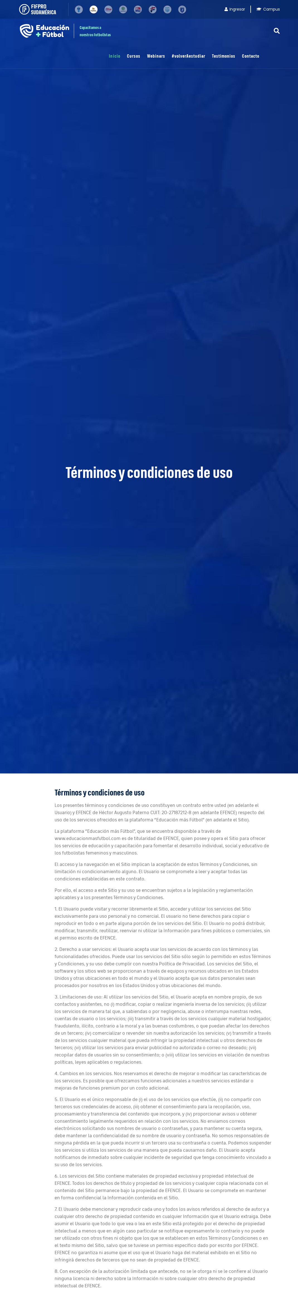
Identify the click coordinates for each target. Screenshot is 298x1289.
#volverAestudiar (188, 56)
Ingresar (234, 9)
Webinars (156, 56)
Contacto (250, 56)
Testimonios (223, 56)
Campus (268, 9)
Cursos (133, 56)
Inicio (114, 56)
